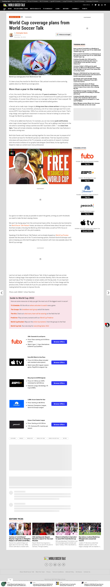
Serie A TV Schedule (79, 1)
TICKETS (84, 9)
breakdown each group (29, 309)
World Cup (30, 438)
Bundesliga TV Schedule (92, 1)
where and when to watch (38, 305)
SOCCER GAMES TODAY (21, 9)
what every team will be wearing (35, 313)
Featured (13, 438)
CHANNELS (76, 9)
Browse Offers (59, 342)
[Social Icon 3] (59, 564)
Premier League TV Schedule (19, 1)
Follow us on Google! (64, 34)
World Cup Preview (62, 235)
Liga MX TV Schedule (55, 1)
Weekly (21, 438)
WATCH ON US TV (35, 9)
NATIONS (66, 9)
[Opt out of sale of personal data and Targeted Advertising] (3, 584)
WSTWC (65, 438)
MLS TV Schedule (44, 1)
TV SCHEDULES (48, 9)
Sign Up (87, 164)
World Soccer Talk (54, 438)
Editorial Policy (69, 572)
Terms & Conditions (58, 572)
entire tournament (39, 322)
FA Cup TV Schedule (33, 1)
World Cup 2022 (41, 438)
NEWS (10, 9)
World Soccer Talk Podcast (20, 225)
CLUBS (58, 9)
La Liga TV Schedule (67, 1)
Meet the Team (40, 572)
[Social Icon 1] (50, 564)
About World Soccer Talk (27, 572)
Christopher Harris (21, 33)
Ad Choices (79, 572)
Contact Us (87, 572)
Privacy (48, 572)
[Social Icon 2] (55, 564)
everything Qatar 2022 (41, 326)
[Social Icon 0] (46, 564)
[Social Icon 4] (63, 564)
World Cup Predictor (46, 317)
